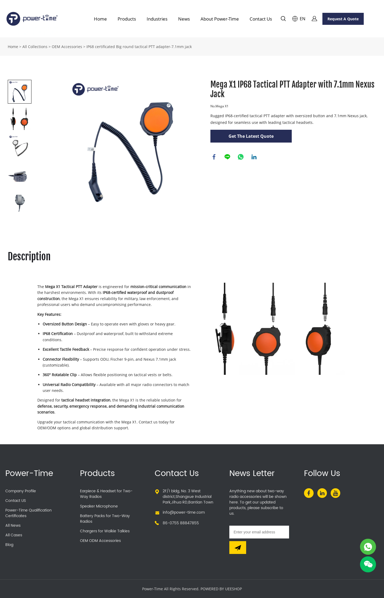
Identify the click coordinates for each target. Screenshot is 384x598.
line (228, 157)
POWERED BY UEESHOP (221, 588)
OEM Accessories (67, 46)
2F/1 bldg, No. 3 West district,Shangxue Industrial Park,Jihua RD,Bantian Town (188, 496)
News (184, 19)
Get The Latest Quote (251, 136)
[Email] (259, 532)
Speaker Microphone (99, 506)
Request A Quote (343, 18)
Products (127, 19)
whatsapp (241, 157)
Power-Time (29, 473)
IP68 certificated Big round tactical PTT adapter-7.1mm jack (139, 46)
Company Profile (20, 491)
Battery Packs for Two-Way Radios (105, 519)
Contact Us (261, 19)
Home (100, 19)
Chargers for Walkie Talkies (105, 531)
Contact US (15, 501)
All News (13, 525)
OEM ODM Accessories (100, 541)
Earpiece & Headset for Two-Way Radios (106, 494)
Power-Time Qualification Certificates (28, 513)
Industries (157, 19)
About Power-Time (220, 19)
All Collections (34, 46)
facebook (214, 157)
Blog (9, 545)
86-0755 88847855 (181, 523)
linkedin (254, 157)
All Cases (13, 535)
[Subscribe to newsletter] (237, 547)
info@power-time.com (184, 512)
